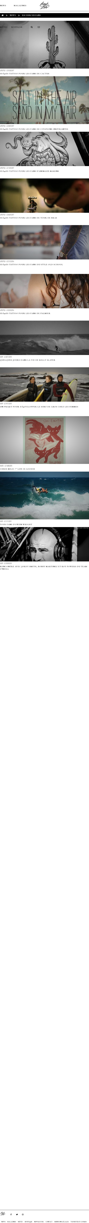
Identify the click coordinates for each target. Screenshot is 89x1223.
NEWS (3, 5)
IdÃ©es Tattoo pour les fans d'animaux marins (29, 171)
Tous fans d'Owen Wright (16, 524)
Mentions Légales (61, 1222)
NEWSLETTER (39, 1222)
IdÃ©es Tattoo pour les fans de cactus (24, 73)
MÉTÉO (3, 27)
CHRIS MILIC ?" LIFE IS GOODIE (17, 469)
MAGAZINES (20, 5)
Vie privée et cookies (79, 1222)
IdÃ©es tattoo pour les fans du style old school (31, 264)
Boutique (17, 27)
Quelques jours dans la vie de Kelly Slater (27, 360)
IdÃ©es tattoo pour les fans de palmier (25, 313)
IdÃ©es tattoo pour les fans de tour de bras (28, 218)
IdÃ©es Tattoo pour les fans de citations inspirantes (34, 129)
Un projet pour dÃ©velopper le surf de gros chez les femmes (39, 407)
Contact (49, 1222)
